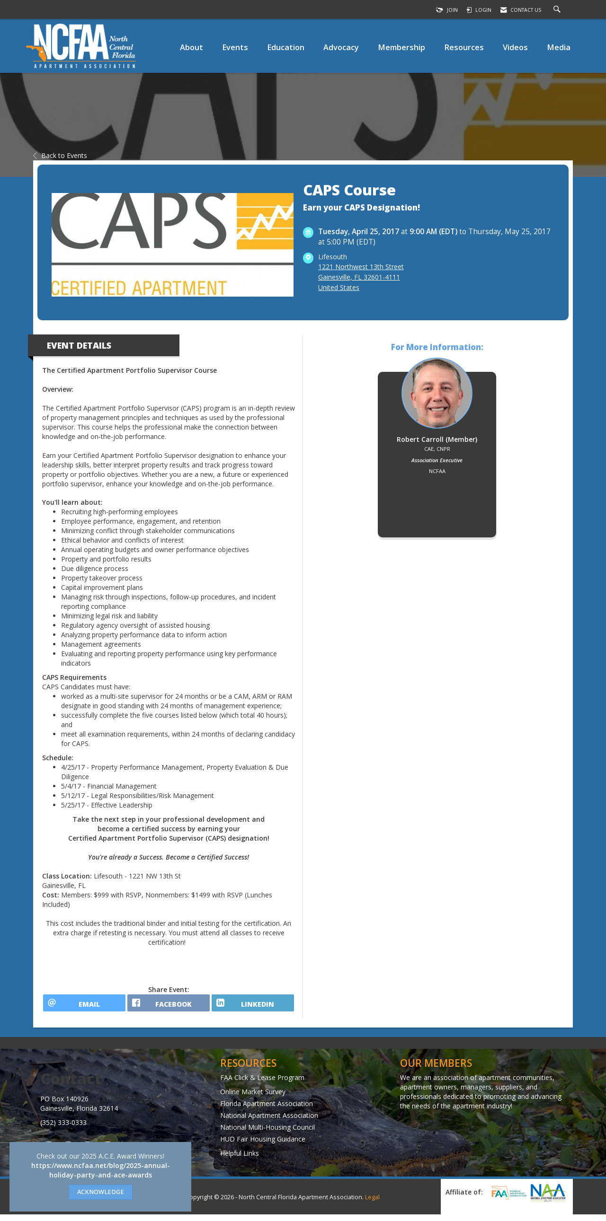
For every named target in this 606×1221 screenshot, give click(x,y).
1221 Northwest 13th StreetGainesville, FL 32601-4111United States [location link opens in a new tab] (361, 277)
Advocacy (341, 47)
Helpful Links (239, 1159)
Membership (401, 47)
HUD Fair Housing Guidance (262, 1145)
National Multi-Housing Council (267, 1133)
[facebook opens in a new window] (168, 1006)
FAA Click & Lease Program (262, 1083)
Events (235, 47)
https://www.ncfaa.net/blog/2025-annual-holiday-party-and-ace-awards (100, 1170)
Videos (515, 47)
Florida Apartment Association (266, 1109)
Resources (464, 47)
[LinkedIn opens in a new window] (253, 1006)
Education (285, 47)
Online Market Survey (252, 1097)
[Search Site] (558, 9)
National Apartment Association (269, 1121)
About (191, 47)
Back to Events (60, 155)
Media (558, 47)
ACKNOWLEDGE (100, 1192)
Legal (372, 1204)
